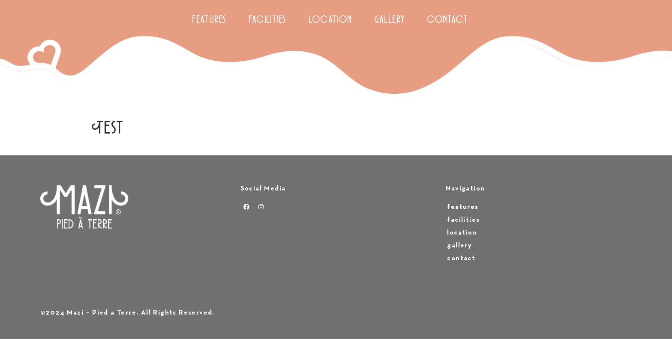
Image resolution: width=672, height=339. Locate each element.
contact (447, 20)
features (209, 20)
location (330, 20)
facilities (268, 20)
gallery (390, 20)
